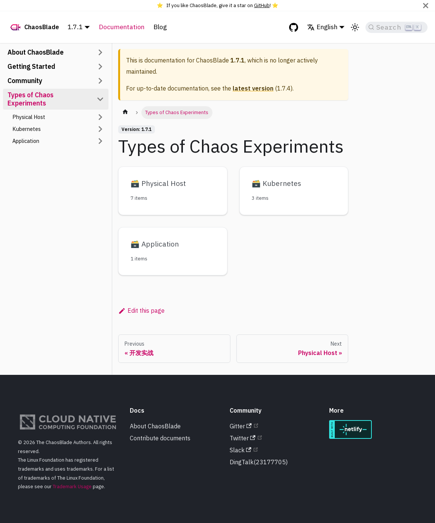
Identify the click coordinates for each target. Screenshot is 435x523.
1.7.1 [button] (75, 26)
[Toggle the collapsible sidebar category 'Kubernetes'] (100, 129)
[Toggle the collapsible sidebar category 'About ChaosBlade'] (100, 52)
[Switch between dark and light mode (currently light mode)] (355, 27)
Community (24, 80)
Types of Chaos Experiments (30, 99)
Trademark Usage (72, 486)
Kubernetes (26, 128)
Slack (240, 450)
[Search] (396, 27)
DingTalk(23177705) (259, 462)
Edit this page (141, 310)
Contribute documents (160, 438)
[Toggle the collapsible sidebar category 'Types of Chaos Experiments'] (100, 99)
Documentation (121, 26)
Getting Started (31, 66)
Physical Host (28, 116)
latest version (253, 88)
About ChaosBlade (35, 52)
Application (25, 140)
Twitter (242, 438)
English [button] (322, 26)
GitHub (262, 5)
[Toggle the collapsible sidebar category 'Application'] (100, 141)
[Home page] (125, 112)
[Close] (425, 5)
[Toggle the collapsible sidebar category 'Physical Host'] (100, 117)
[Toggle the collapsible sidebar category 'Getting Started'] (100, 66)
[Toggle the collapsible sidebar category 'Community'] (100, 80)
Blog (160, 26)
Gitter (241, 426)
